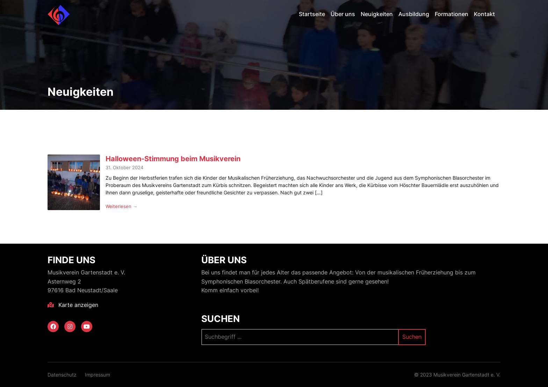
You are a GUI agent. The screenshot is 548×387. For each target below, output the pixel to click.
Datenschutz (62, 375)
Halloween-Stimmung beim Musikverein (173, 158)
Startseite (312, 13)
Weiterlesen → (121, 206)
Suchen (220, 318)
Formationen (451, 13)
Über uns (343, 13)
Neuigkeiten (377, 13)
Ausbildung (413, 13)
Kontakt (484, 13)
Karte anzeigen (73, 304)
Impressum (97, 375)
